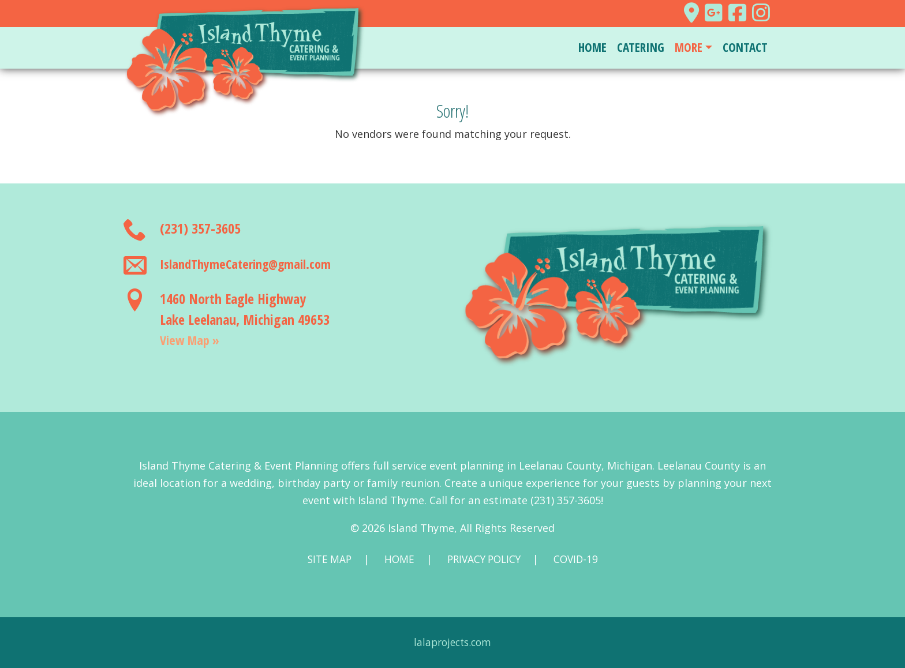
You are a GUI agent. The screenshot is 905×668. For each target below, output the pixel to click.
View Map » (193, 339)
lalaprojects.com (453, 643)
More (688, 47)
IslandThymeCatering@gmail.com (252, 263)
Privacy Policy (484, 559)
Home (592, 47)
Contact (745, 47)
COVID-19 (579, 559)
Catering (640, 47)
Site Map (325, 559)
